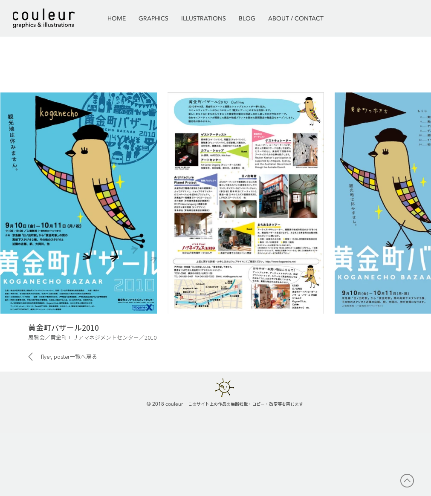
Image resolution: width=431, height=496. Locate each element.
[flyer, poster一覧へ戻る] (66, 356)
